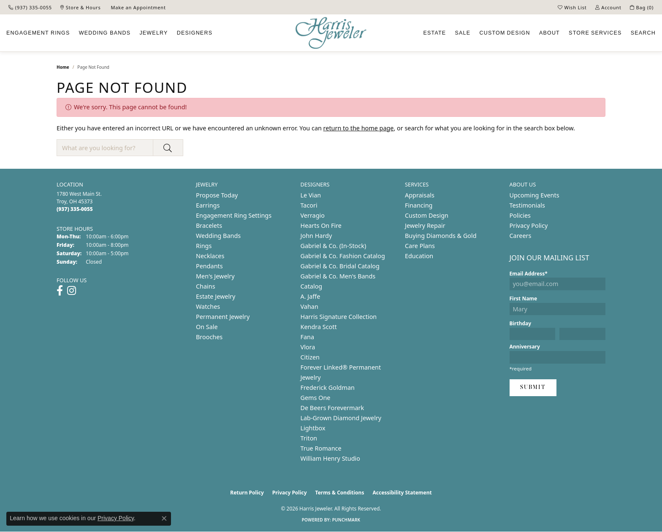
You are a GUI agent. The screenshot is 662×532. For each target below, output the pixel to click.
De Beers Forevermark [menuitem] (332, 408)
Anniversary (525, 346)
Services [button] (595, 33)
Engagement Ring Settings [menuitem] (233, 215)
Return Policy (247, 492)
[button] (572, 7)
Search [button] (643, 33)
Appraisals (419, 195)
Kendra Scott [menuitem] (319, 327)
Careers (521, 236)
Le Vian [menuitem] (311, 195)
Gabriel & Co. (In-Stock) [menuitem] (333, 246)
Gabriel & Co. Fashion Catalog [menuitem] (343, 256)
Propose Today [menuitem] (217, 195)
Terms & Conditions (339, 492)
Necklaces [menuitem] (210, 256)
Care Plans (420, 246)
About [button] (549, 33)
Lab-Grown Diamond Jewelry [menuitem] (341, 418)
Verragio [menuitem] (313, 215)
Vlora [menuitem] (308, 347)
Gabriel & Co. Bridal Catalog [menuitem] (340, 266)
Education (419, 256)
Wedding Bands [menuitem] (218, 236)
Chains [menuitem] (205, 286)
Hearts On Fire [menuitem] (321, 225)
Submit (533, 387)
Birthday (521, 323)
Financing (418, 205)
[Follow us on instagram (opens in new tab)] (71, 291)
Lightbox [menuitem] (313, 428)
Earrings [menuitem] (208, 205)
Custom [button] (504, 33)
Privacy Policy (529, 225)
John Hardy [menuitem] (316, 236)
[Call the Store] (75, 209)
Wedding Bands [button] (105, 33)
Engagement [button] (38, 33)
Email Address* (529, 273)
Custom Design (426, 215)
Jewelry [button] (153, 33)
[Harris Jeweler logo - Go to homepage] (331, 33)
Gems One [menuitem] (316, 398)
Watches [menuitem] (208, 306)
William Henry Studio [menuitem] (330, 458)
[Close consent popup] (164, 518)
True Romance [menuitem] (321, 448)
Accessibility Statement (401, 492)
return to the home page (358, 128)
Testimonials (527, 205)
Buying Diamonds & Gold (441, 236)
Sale (463, 33)
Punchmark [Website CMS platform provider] (346, 520)
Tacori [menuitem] (309, 205)
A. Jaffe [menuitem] (310, 296)
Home (63, 67)
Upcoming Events (534, 195)
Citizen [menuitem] (310, 357)
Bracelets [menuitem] (209, 225)
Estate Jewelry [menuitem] (215, 296)
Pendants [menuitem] (209, 266)
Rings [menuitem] (204, 246)
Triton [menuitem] (309, 438)
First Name (523, 298)
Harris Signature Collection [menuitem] (339, 317)
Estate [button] (434, 33)
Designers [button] (194, 33)
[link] (30, 7)
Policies (520, 215)
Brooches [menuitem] (209, 337)
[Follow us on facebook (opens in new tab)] (60, 291)
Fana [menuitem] (308, 337)
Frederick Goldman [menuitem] (328, 387)
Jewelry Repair (425, 225)
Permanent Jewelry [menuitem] (223, 317)
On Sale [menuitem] (207, 327)
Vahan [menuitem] (309, 306)
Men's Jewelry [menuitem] (215, 276)
